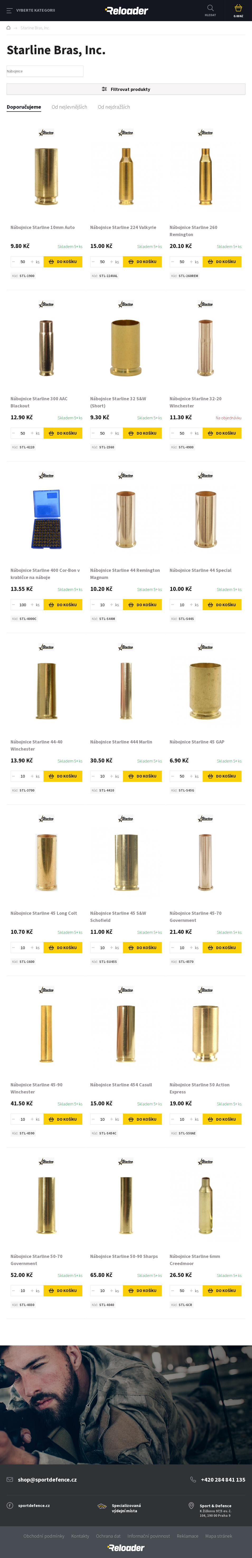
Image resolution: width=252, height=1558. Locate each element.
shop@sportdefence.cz (47, 1479)
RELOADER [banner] (126, 11)
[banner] (126, 1548)
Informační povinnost (148, 1536)
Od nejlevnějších (69, 106)
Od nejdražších (114, 106)
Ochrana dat (108, 1536)
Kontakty (80, 1536)
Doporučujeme (24, 106)
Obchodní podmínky (43, 1536)
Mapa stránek (218, 1536)
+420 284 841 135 (223, 1479)
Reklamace (187, 1536)
